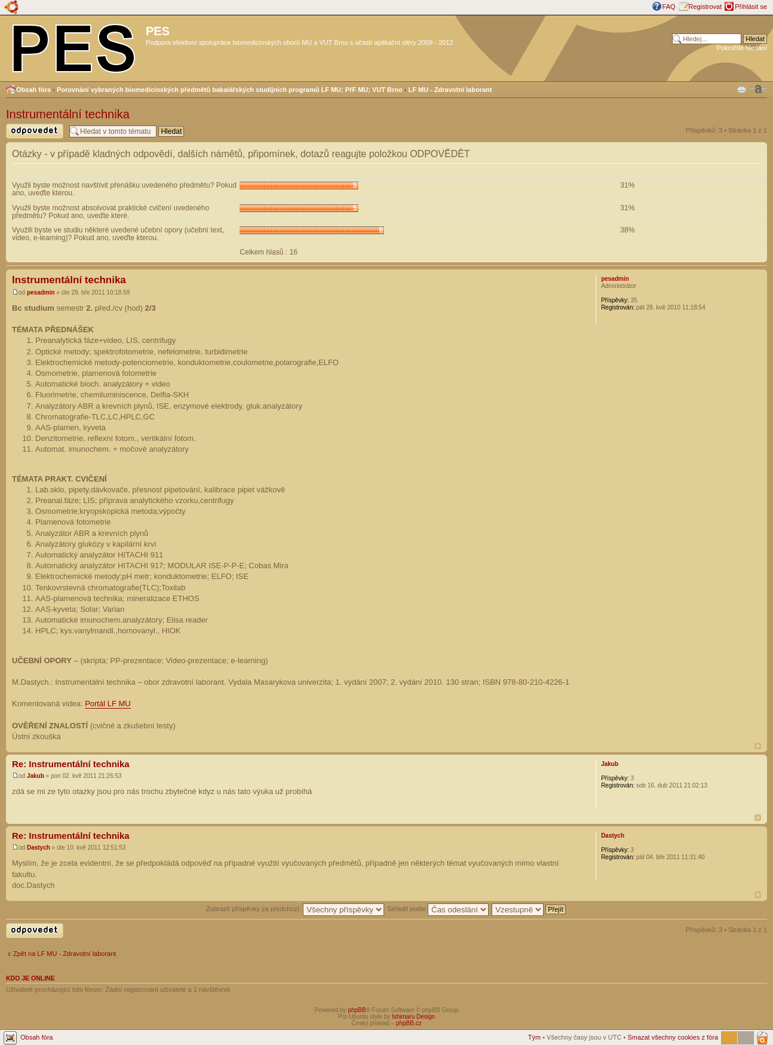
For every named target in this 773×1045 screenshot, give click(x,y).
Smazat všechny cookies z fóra (672, 1037)
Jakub (35, 776)
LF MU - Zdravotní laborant (450, 89)
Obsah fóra (33, 89)
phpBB (357, 1010)
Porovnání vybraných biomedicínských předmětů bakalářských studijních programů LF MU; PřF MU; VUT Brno (230, 89)
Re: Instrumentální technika (71, 764)
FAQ (669, 6)
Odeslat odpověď (34, 131)
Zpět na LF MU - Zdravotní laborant (64, 953)
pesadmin (41, 292)
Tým (534, 1037)
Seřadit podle (438, 908)
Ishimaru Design (413, 1016)
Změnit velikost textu (758, 89)
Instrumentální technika (68, 114)
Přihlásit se (751, 6)
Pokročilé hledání (742, 47)
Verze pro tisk (741, 88)
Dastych (38, 847)
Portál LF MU (108, 703)
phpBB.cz (409, 1023)
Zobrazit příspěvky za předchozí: (295, 908)
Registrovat (705, 6)
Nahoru (757, 746)
